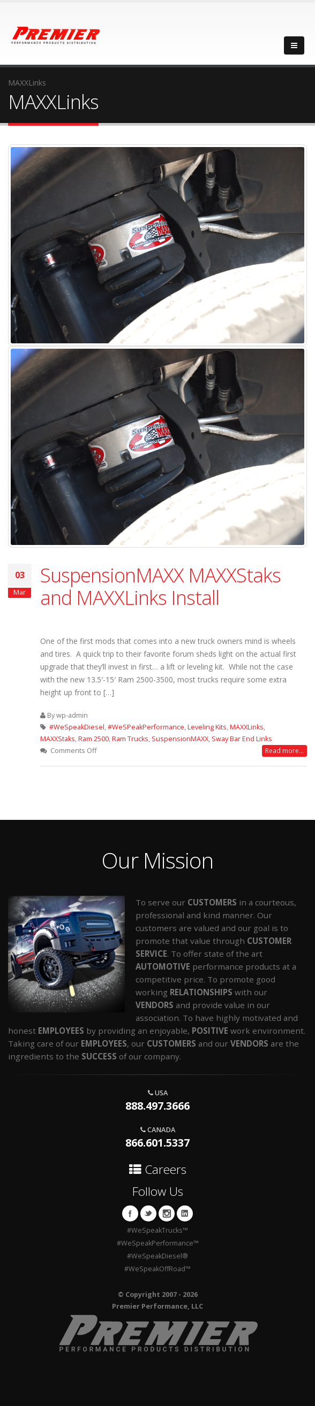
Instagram (167, 1213)
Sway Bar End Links (242, 738)
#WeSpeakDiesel (76, 727)
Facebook (130, 1213)
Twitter (148, 1213)
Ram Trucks (130, 738)
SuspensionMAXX (180, 738)
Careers (157, 1169)
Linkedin (185, 1213)
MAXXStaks (57, 738)
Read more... (284, 750)
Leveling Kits (207, 727)
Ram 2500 (93, 738)
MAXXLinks (247, 727)
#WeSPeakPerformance (146, 727)
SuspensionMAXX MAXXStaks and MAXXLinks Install (160, 586)
